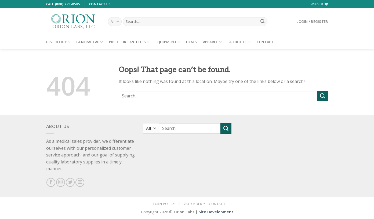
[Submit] (262, 21)
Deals (191, 41)
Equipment (167, 42)
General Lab (89, 42)
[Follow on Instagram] (60, 182)
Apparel (212, 42)
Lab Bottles (239, 41)
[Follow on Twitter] (70, 182)
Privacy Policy (192, 204)
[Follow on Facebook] (50, 182)
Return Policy (162, 204)
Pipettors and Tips (129, 42)
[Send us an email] (79, 182)
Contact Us (100, 4)
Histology (58, 42)
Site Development (216, 211)
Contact (265, 41)
